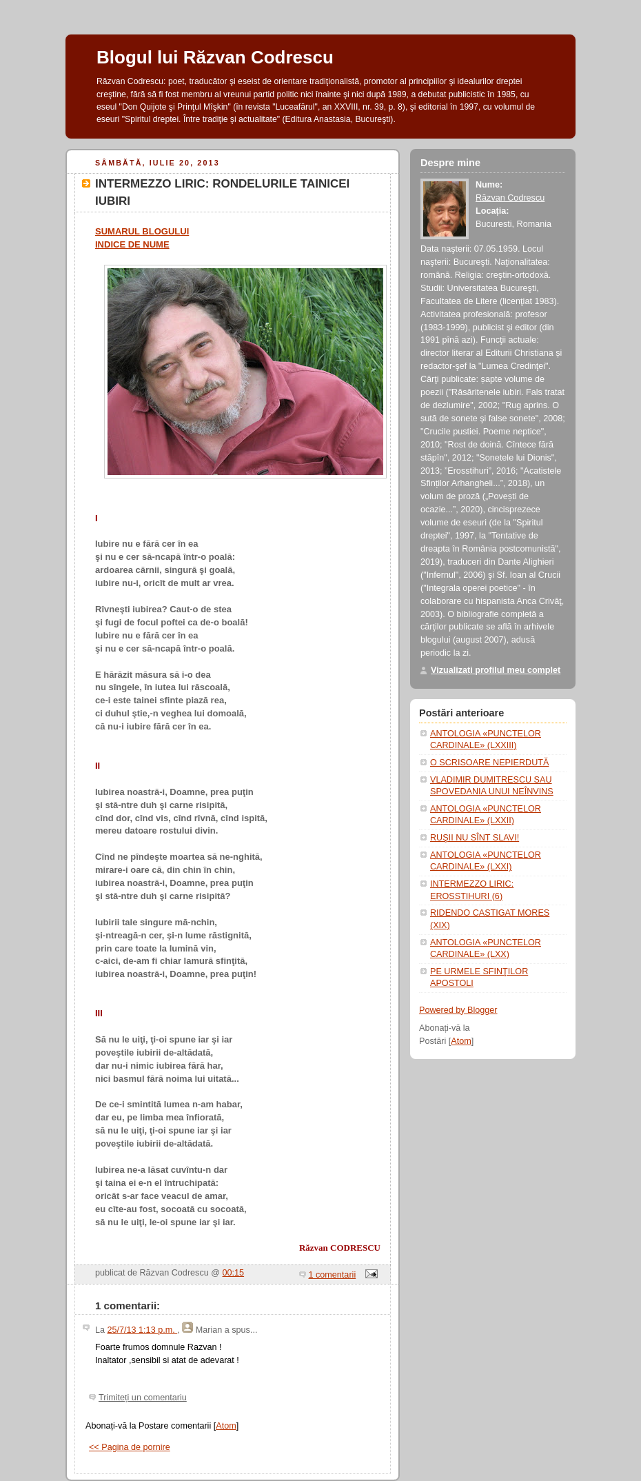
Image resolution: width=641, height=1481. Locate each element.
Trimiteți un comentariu (143, 1397)
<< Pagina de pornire (129, 1447)
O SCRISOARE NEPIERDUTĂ (489, 762)
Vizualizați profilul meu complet (495, 670)
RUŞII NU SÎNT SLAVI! (474, 838)
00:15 (234, 1273)
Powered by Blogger (458, 1010)
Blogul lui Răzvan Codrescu (215, 57)
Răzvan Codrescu (510, 198)
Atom (226, 1426)
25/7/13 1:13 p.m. (143, 1330)
